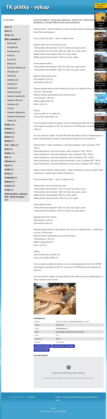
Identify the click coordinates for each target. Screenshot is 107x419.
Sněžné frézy (14, 92)
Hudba (9, 169)
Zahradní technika (16, 117)
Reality (10, 125)
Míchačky (12, 72)
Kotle (10, 55)
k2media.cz (32, 397)
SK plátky (75, 397)
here (64, 411)
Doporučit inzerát (42, 346)
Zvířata (9, 129)
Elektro (9, 137)
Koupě (9, 190)
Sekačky (12, 88)
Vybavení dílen (14, 100)
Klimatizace (13, 51)
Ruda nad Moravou (76, 321)
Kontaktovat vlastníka (63, 346)
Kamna (11, 59)
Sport (8, 165)
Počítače (10, 133)
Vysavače (12, 104)
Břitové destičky (83, 397)
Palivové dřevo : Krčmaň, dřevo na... (101, 85)
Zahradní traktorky (16, 68)
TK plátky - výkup (60, 397)
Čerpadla (12, 47)
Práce (9, 149)
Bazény (11, 43)
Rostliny (12, 84)
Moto (8, 31)
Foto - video (11, 145)
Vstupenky (11, 178)
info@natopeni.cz (62, 328)
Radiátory (12, 80)
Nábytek (10, 182)
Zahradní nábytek (16, 112)
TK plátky (68, 397)
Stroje (9, 35)
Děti (8, 157)
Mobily (9, 141)
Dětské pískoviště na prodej (100, 45)
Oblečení (10, 161)
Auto (8, 27)
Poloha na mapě (41, 350)
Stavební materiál (16, 96)
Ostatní (11, 121)
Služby (10, 153)
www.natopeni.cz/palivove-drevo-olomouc (70, 332)
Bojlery (11, 64)
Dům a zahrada (13, 39)
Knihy (9, 174)
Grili (10, 108)
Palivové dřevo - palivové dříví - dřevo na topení (16, 197)
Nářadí (11, 76)
